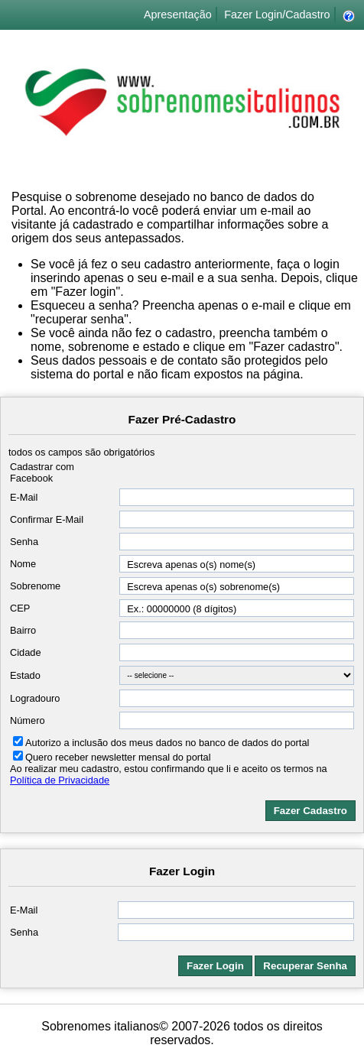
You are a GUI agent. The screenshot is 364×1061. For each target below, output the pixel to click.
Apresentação (178, 14)
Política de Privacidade (59, 780)
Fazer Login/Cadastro (277, 14)
